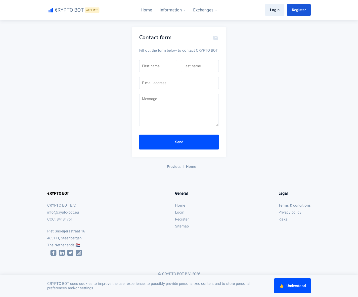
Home (191, 166)
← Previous (171, 166)
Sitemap (182, 226)
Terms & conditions (294, 205)
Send (179, 142)
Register (299, 10)
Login (274, 10)
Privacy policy (289, 212)
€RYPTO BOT (58, 193)
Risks (283, 219)
